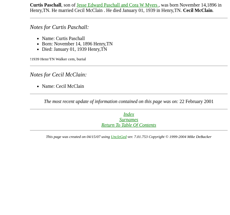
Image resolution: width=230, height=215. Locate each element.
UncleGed (119, 136)
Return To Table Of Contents (129, 125)
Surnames (128, 119)
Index (128, 114)
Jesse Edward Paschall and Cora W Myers (118, 4)
